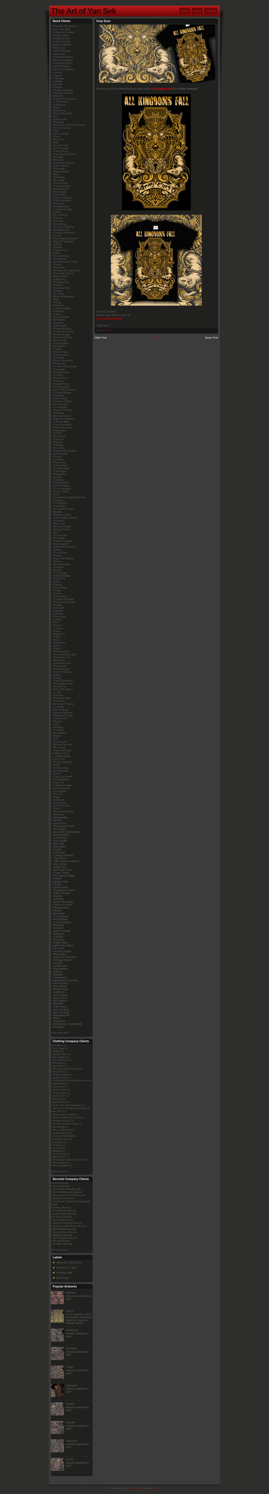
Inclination (71, 1385)
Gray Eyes (103, 21)
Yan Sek (155, 1488)
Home (184, 10)
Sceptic (70, 1403)
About (197, 10)
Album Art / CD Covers (69, 1262)
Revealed (71, 1348)
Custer (69, 1366)
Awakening (72, 1330)
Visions (70, 1310)
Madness (71, 1292)
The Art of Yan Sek (83, 11)
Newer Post (211, 337)
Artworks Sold (106, 330)
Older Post (101, 337)
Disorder (71, 1422)
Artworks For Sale (66, 1267)
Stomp (69, 1459)
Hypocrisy (71, 1440)
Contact (210, 10)
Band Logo (62, 1277)
